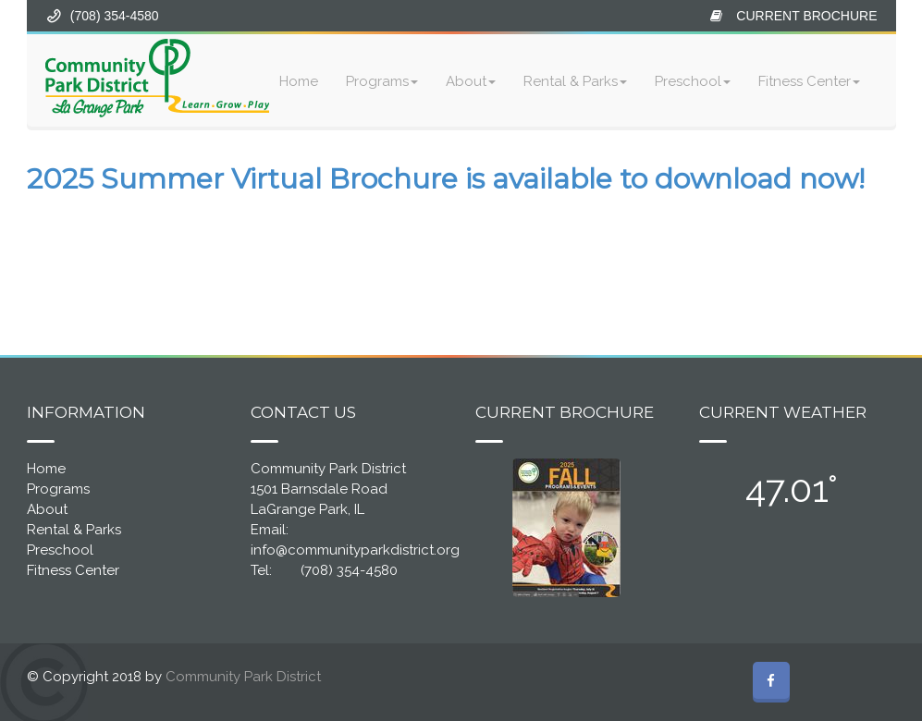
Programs (382, 81)
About (471, 81)
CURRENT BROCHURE (806, 15)
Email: (270, 529)
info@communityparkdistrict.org (355, 550)
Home (298, 81)
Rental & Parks (575, 81)
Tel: (261, 570)
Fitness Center (809, 81)
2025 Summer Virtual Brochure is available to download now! (446, 179)
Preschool (693, 81)
